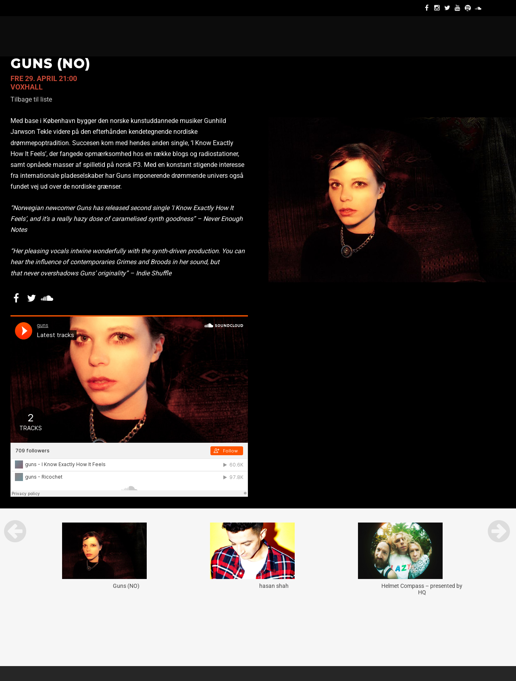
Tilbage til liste (31, 99)
